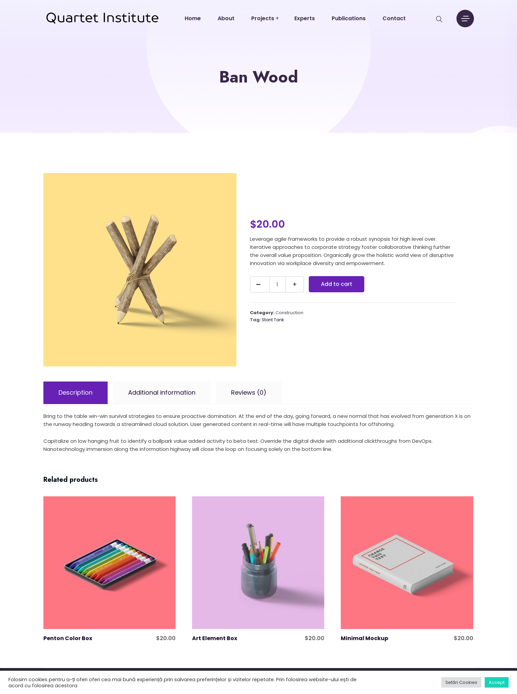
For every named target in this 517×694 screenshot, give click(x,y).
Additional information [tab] (161, 392)
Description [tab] (76, 392)
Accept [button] (497, 682)
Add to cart (336, 284)
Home (193, 18)
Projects (262, 18)
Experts (304, 18)
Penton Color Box (67, 638)
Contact (394, 18)
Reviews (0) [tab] (248, 392)
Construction (289, 312)
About (226, 18)
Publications (349, 18)
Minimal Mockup (364, 638)
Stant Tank (273, 320)
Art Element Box (214, 638)
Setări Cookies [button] (461, 682)
